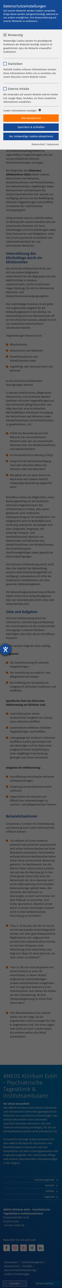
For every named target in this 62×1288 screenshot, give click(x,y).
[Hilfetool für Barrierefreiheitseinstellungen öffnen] (5, 649)
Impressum (53, 144)
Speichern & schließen (31, 127)
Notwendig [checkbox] (15, 35)
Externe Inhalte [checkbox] (18, 89)
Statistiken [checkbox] (15, 64)
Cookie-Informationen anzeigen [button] (22, 111)
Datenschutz (38, 144)
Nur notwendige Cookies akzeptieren (31, 136)
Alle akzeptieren (31, 118)
